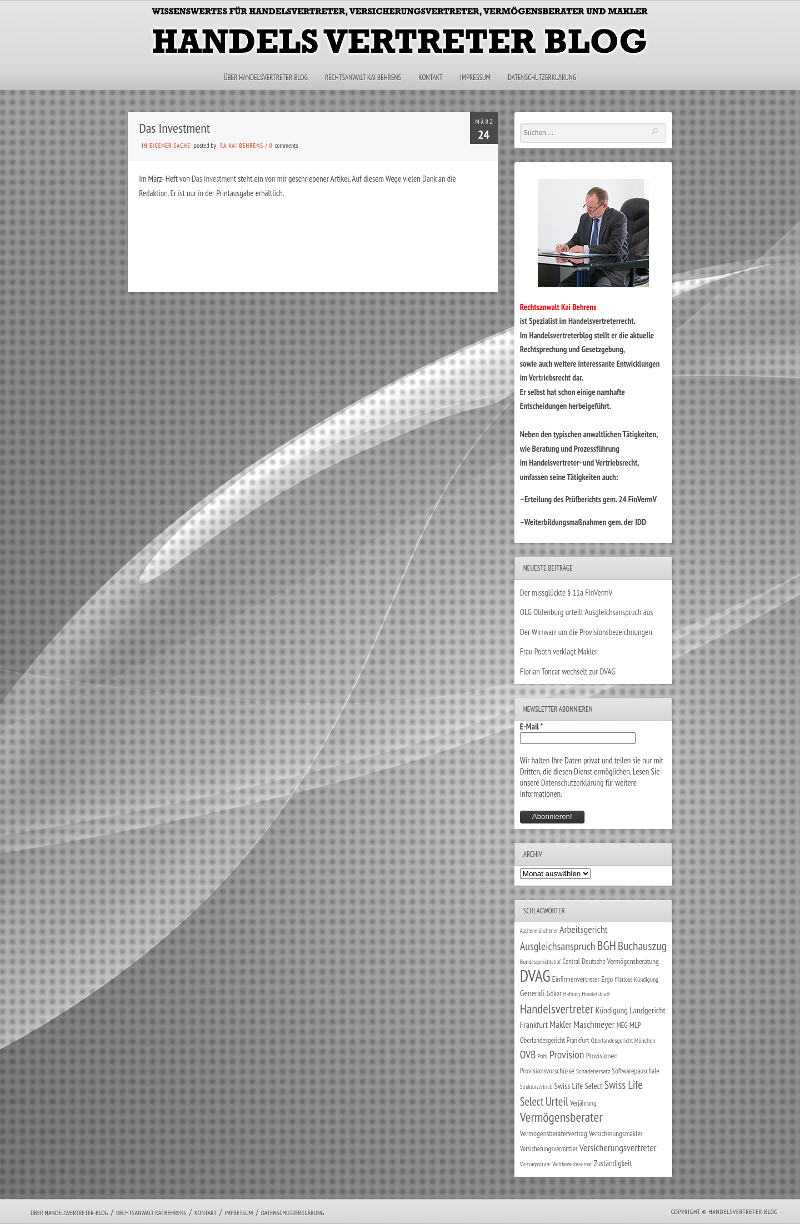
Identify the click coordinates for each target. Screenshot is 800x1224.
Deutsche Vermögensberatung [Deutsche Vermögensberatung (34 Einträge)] (620, 961)
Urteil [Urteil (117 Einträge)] (557, 1101)
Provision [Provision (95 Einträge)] (566, 1054)
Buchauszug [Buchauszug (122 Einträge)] (642, 945)
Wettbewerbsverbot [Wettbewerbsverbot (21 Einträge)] (572, 1164)
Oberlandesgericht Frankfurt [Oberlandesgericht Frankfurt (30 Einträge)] (554, 1040)
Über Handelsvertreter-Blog (266, 77)
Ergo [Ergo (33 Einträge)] (607, 979)
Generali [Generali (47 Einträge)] (532, 992)
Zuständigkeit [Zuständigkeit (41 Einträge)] (613, 1163)
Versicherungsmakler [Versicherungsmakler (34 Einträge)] (616, 1133)
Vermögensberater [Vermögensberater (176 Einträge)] (561, 1117)
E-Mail (531, 726)
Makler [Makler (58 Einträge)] (560, 1024)
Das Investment (214, 178)
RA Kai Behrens (241, 145)
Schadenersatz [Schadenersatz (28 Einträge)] (593, 1070)
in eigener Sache (166, 145)
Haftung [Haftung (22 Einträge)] (571, 994)
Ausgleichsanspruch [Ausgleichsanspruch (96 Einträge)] (558, 946)
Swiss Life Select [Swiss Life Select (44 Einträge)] (578, 1086)
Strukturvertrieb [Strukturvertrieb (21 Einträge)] (536, 1087)
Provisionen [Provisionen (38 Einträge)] (602, 1055)
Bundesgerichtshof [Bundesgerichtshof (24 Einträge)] (540, 961)
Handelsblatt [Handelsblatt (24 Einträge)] (596, 994)
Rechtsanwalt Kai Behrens (363, 77)
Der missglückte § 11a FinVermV (566, 592)
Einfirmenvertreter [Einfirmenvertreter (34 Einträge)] (575, 979)
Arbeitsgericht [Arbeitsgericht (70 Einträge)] (583, 929)
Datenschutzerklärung (542, 77)
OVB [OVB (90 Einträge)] (528, 1054)
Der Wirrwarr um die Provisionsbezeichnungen (586, 632)
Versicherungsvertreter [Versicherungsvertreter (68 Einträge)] (618, 1147)
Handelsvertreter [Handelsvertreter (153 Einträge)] (557, 1009)
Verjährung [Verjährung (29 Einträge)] (583, 1102)
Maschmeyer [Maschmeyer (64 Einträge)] (594, 1024)
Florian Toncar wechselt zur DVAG (568, 671)
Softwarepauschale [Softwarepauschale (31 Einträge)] (635, 1071)
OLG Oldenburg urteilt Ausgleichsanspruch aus (586, 612)
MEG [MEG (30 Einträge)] (622, 1025)
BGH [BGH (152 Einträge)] (606, 945)
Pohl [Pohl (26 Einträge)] (543, 1056)
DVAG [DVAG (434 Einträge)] (535, 975)
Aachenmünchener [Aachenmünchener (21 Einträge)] (539, 931)
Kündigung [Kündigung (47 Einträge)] (612, 1010)
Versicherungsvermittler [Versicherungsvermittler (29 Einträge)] (549, 1148)
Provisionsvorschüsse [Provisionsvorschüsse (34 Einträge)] (547, 1071)
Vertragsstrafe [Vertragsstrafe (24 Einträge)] (535, 1164)
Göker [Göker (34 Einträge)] (554, 993)
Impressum (475, 77)
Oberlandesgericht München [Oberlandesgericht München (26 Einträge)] (623, 1040)
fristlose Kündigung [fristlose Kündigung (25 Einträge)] (637, 979)
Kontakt (430, 77)
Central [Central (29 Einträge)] (571, 961)
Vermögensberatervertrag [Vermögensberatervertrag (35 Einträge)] (553, 1133)
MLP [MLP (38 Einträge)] (635, 1025)
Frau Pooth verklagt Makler (559, 651)
